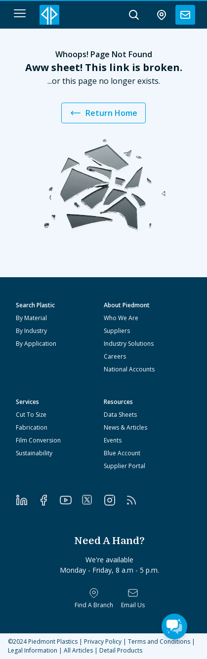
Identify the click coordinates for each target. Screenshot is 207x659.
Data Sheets (120, 414)
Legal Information (32, 650)
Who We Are (121, 318)
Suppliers (117, 331)
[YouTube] (71, 500)
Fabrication (31, 427)
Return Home (103, 113)
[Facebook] (48, 500)
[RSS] (136, 500)
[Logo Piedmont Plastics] (49, 15)
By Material (31, 318)
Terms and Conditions (159, 641)
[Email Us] (133, 598)
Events (113, 440)
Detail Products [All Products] (120, 650)
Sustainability (34, 453)
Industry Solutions (129, 343)
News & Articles (125, 427)
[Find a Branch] (94, 598)
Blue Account (122, 453)
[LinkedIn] (27, 500)
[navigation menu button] (20, 13)
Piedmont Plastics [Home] (53, 641)
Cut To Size (31, 414)
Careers (115, 356)
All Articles (78, 650)
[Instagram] (114, 500)
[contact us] (185, 15)
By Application (36, 343)
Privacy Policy (103, 641)
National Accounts (129, 369)
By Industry (31, 331)
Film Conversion (38, 440)
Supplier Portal (124, 466)
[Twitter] (92, 499)
